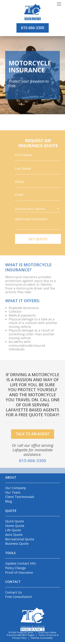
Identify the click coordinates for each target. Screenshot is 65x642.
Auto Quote (14, 534)
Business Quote (17, 543)
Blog (8, 501)
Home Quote (14, 526)
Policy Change (15, 568)
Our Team (12, 492)
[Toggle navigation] (59, 4)
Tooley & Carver (25, 632)
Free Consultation (18, 597)
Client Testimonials (19, 497)
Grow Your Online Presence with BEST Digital (32, 634)
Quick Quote (14, 521)
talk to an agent (33, 438)
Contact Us (13, 592)
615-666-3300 (32, 27)
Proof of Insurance (19, 572)
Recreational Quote (19, 539)
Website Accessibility (42, 637)
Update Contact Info (20, 563)
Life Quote (13, 530)
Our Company (15, 488)
